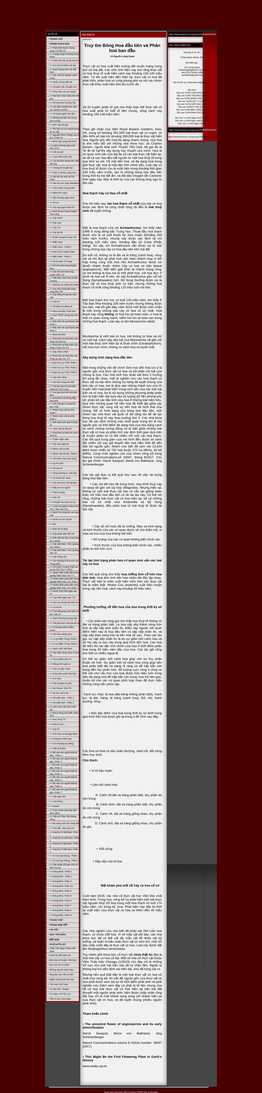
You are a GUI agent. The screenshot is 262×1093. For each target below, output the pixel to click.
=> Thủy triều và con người (63, 91)
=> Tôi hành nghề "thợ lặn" (62, 113)
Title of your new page (60, 999)
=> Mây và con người (60, 487)
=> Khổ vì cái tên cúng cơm (63, 172)
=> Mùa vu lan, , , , (59, 724)
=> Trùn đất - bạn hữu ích (62, 828)
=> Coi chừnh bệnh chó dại (63, 65)
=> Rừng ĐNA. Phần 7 (61, 905)
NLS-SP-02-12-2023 (59, 965)
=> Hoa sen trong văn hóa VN (64, 602)
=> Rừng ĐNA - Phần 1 (61, 871)
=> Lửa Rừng (56, 801)
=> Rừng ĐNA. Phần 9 (61, 915)
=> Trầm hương (57, 492)
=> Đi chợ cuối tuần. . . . (61, 693)
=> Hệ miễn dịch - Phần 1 (62, 698)
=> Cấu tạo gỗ (56, 152)
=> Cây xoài (55, 222)
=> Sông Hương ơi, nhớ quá (63, 473)
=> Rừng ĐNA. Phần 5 (61, 896)
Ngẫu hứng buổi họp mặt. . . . (64, 979)
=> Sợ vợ (54, 202)
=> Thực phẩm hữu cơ (60, 659)
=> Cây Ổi (54, 729)
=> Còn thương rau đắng (62, 743)
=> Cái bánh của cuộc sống (63, 458)
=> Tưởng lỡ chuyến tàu (61, 168)
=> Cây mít (55, 497)
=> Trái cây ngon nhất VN (62, 207)
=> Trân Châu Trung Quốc (62, 188)
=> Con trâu (55, 678)
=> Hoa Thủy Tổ (58, 719)
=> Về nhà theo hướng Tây (63, 102)
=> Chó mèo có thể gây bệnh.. (64, 734)
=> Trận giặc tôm (58, 796)
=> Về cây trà (56, 468)
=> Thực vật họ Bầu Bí (61, 428)
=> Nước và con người (61, 519)
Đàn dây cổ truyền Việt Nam (63, 960)
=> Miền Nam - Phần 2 (60, 247)
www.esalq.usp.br (95, 1066)
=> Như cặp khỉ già (59, 125)
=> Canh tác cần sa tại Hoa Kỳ (64, 60)
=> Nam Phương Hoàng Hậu (63, 618)
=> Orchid (54, 806)
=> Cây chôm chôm (59, 351)
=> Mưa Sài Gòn (58, 334)
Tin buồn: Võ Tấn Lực (60, 994)
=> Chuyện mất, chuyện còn (63, 87)
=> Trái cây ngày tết (59, 444)
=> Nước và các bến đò (61, 82)
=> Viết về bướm (58, 748)
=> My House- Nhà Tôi (61, 688)
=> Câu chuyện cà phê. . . (62, 683)
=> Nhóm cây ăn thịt (59, 449)
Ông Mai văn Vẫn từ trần (61, 974)
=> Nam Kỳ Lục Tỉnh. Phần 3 (64, 372)
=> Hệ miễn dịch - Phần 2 (62, 702)
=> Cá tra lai (55, 607)
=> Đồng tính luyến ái (60, 664)
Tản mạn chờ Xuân (59, 984)
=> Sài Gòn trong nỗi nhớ (62, 382)
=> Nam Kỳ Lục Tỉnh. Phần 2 (64, 367)
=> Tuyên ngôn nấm (59, 439)
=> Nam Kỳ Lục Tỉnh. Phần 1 (64, 362)
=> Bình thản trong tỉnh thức (63, 141)
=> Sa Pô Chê (56, 463)
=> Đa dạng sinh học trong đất (64, 823)
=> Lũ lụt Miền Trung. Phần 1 (64, 639)
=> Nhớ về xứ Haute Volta (62, 252)
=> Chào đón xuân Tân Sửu (63, 673)
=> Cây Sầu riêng (58, 377)
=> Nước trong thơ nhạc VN (63, 237)
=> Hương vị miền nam (61, 739)
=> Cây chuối (56, 218)
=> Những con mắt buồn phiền (64, 285)
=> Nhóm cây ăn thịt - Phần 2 (64, 453)
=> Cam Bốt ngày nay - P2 (62, 597)
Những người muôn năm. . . (63, 969)
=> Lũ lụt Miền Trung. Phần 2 (64, 644)
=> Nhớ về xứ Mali (59, 529)
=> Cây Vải (55, 227)
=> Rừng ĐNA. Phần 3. (61, 881)
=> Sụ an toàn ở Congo (61, 261)
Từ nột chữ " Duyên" (60, 989)
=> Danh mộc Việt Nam (61, 648)
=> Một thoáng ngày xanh (62, 197)
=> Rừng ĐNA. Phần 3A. (62, 886)
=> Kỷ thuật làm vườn (60, 478)
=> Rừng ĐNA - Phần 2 (61, 876)
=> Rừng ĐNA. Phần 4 (61, 891)
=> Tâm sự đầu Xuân (60, 669)
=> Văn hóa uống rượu (61, 634)
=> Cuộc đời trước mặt (61, 157)
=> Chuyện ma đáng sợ (61, 306)
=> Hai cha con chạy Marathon (64, 183)
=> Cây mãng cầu (58, 556)
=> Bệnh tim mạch (58, 193)
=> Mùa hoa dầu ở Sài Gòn (63, 311)
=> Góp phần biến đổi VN (62, 534)
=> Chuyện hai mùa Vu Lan (63, 502)
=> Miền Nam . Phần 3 (60, 256)
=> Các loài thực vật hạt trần (63, 482)
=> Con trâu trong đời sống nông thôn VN (63, 290)
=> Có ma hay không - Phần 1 (64, 856)
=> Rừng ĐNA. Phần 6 (61, 900)
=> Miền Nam (56, 242)
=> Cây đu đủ (56, 232)
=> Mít (53, 524)
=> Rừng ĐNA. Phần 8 (61, 910)
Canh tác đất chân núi (60, 955)
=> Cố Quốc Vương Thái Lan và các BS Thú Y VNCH (64, 568)
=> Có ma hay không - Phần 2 (64, 860)
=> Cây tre (55, 301)
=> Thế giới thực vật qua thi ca (64, 623)
